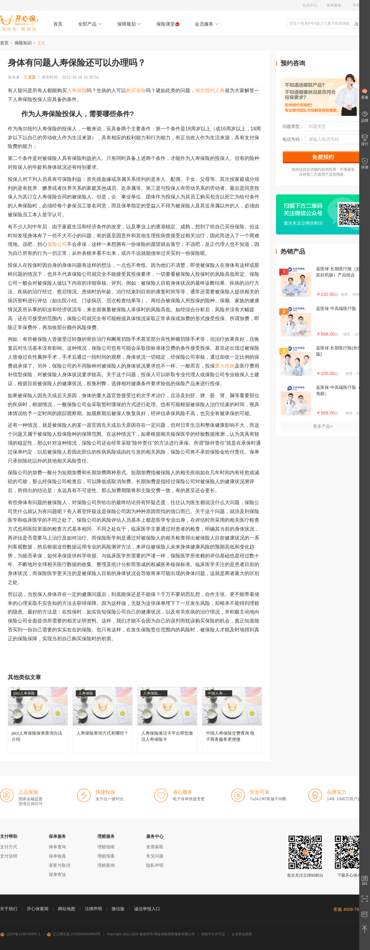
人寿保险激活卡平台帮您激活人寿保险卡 (167, 720)
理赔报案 (106, 856)
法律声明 (93, 908)
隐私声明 (154, 865)
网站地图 (66, 908)
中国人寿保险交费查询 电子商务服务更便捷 (232, 720)
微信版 (118, 908)
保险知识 (23, 42)
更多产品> (323, 426)
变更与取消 (59, 865)
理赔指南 (106, 846)
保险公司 (57, 244)
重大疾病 (225, 366)
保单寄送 (57, 874)
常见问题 (154, 856)
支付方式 (8, 846)
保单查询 (57, 846)
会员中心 (309, 5)
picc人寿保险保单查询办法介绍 (38, 720)
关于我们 (8, 908)
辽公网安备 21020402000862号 (74, 934)
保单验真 (57, 856)
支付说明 (8, 856)
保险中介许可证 (213, 934)
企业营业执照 (242, 934)
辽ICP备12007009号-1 (20, 934)
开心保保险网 (19, 23)
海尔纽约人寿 (210, 90)
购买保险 (136, 90)
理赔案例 (106, 865)
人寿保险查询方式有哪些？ (102, 720)
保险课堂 (167, 24)
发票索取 (154, 846)
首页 (58, 24)
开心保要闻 (37, 908)
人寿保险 (77, 90)
